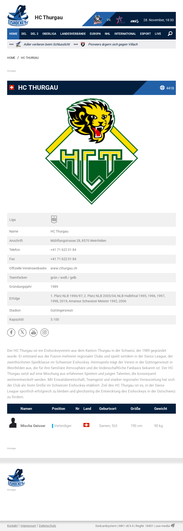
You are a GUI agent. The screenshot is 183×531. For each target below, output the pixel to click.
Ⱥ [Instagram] (44, 332)
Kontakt (12, 525)
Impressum (28, 525)
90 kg (158, 426)
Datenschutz (47, 525)
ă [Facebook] (11, 332)
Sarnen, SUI (108, 426)
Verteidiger (61, 426)
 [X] (22, 332)
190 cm (136, 426)
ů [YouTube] (33, 332)
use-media (163, 526)
